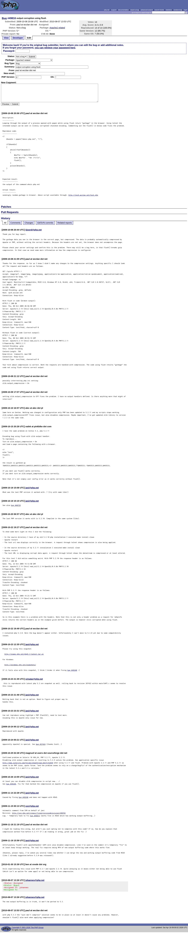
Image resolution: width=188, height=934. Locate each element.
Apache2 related (57, 28)
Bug (4, 18)
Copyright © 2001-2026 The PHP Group (27, 929)
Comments (15, 223)
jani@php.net (32, 488)
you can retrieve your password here (55, 47)
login (185, 10)
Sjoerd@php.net (33, 230)
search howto (159, 10)
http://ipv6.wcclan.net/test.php (83, 195)
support (113, 10)
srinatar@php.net (34, 679)
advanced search (147, 10)
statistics (169, 10)
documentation (123, 10)
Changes (29, 223)
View (6, 38)
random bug (178, 10)
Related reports (64, 223)
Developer (18, 38)
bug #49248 (72, 670)
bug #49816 (35, 816)
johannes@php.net (34, 880)
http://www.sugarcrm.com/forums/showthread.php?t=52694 (27, 763)
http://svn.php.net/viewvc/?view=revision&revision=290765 (39, 813)
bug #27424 (41, 744)
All (5, 223)
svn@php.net (32, 806)
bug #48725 (16, 505)
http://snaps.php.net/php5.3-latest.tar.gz (24, 654)
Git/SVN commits (45, 223)
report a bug (134, 10)
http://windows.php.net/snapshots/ (20, 665)
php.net (106, 10)
